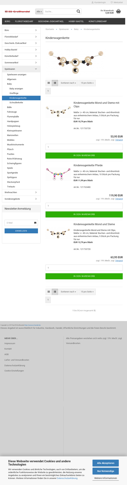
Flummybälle (13, 116)
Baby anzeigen (16, 88)
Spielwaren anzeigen (16, 74)
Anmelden (21, 231)
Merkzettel (117, 2)
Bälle (9, 107)
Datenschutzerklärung (67, 478)
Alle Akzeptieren (105, 463)
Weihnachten (11, 192)
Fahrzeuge (12, 112)
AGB (6, 354)
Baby (9, 84)
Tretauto (11, 186)
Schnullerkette (16, 102)
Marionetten (12, 135)
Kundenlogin (99, 2)
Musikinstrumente (15, 144)
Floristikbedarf (24, 21)
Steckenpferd (13, 182)
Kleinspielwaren (14, 130)
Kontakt (8, 349)
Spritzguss (12, 177)
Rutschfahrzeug (14, 158)
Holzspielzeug (13, 126)
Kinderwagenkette (18, 98)
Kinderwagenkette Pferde (88, 165)
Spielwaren (10, 69)
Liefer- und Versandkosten (16, 360)
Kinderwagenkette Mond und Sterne (94, 224)
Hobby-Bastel (76, 21)
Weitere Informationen (105, 478)
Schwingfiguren (14, 163)
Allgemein (11, 79)
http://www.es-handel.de (32, 325)
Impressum (9, 343)
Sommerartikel (11, 62)
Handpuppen (13, 121)
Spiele (10, 168)
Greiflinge (14, 93)
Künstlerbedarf (98, 21)
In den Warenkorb (84, 155)
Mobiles (10, 140)
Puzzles (10, 154)
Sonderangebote (12, 199)
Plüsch (10, 149)
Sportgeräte (12, 172)
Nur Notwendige (105, 471)
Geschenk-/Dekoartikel (51, 21)
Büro (7, 21)
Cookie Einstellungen (14, 370)
